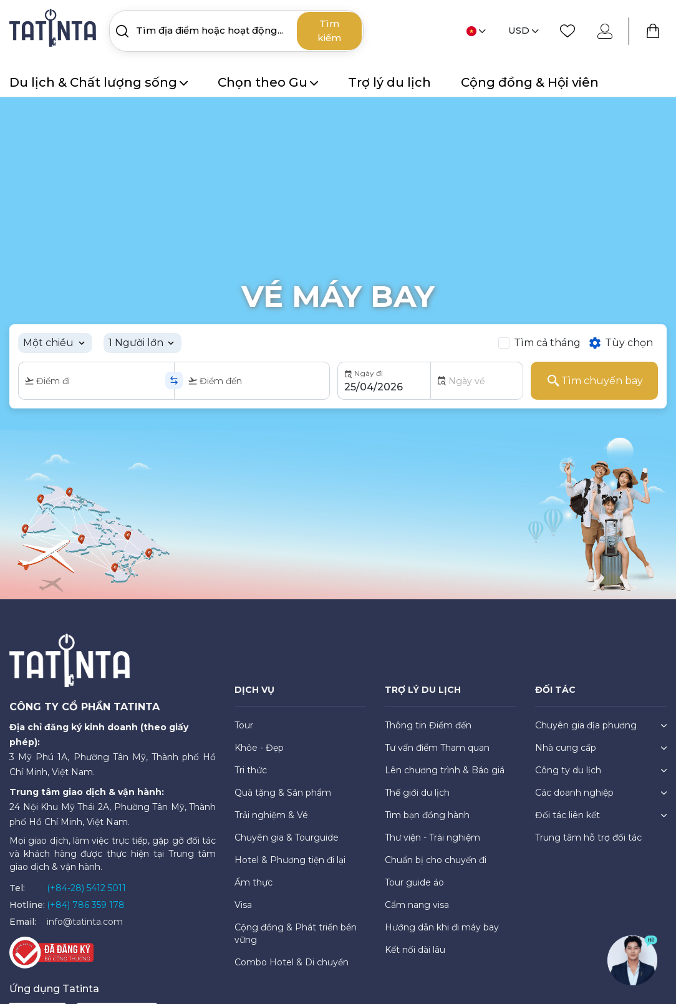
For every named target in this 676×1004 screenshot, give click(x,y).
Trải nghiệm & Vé (271, 815)
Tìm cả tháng (547, 343)
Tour (243, 725)
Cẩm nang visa (417, 904)
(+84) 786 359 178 (86, 904)
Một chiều (48, 343)
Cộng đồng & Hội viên (530, 82)
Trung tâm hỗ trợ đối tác (588, 837)
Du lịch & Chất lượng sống (98, 82)
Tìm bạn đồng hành (427, 815)
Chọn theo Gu (268, 82)
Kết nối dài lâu (415, 949)
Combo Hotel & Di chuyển (291, 962)
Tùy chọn (620, 343)
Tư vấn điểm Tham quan (437, 747)
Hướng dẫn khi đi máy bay (442, 927)
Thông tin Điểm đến (428, 725)
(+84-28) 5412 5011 (86, 888)
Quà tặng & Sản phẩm (282, 792)
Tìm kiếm (329, 30)
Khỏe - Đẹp (259, 747)
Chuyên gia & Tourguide (286, 837)
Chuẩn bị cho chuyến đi (435, 860)
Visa (243, 904)
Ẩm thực (253, 882)
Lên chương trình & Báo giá (445, 770)
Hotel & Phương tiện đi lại (289, 860)
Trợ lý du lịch (389, 82)
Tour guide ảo (414, 882)
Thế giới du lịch (417, 792)
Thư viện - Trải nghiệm (432, 837)
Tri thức (250, 770)
